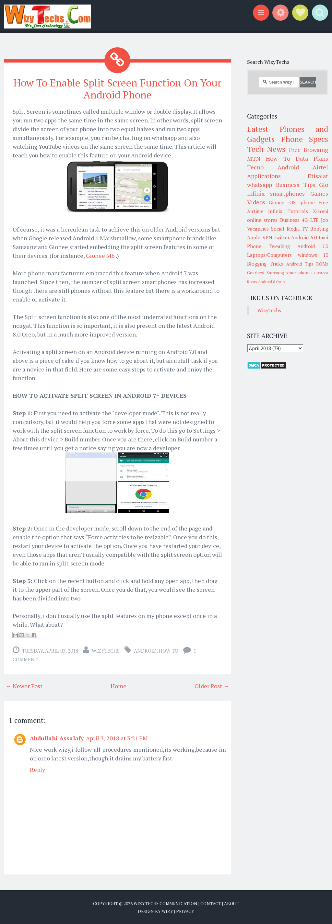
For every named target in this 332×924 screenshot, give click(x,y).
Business (290, 220)
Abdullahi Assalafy (57, 738)
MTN (253, 158)
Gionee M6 (101, 255)
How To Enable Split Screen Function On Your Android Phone (117, 88)
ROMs (322, 264)
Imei (323, 237)
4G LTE (310, 220)
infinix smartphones (276, 193)
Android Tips (299, 264)
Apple (253, 237)
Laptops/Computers (269, 255)
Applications (264, 176)
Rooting (319, 228)
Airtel (320, 167)
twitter (282, 237)
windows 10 (313, 255)
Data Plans (312, 158)
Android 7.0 (312, 246)
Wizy (167, 911)
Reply (37, 769)
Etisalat (318, 176)
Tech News (266, 149)
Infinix (275, 211)
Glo (323, 184)
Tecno (255, 167)
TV (305, 228)
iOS (292, 202)
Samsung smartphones (289, 273)
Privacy (185, 911)
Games (319, 193)
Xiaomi (320, 211)
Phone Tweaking (268, 246)
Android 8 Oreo (271, 281)
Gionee (276, 202)
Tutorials (298, 211)
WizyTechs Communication (165, 904)
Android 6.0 (304, 237)
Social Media (285, 228)
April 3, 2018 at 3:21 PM (117, 738)
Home (118, 686)
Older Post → (212, 686)
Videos (256, 202)
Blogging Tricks (265, 263)
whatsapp (259, 184)
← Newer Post (24, 686)
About (231, 904)
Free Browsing (308, 150)
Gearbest (256, 273)
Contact (210, 904)
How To (168, 650)
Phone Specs (304, 139)
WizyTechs (106, 650)
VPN (267, 237)
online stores (262, 220)
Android (145, 650)
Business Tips (295, 184)
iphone (307, 202)
